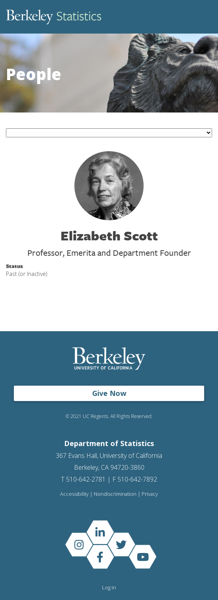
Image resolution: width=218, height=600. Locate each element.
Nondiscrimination (115, 494)
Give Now (109, 393)
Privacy (150, 494)
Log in (109, 587)
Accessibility (74, 494)
